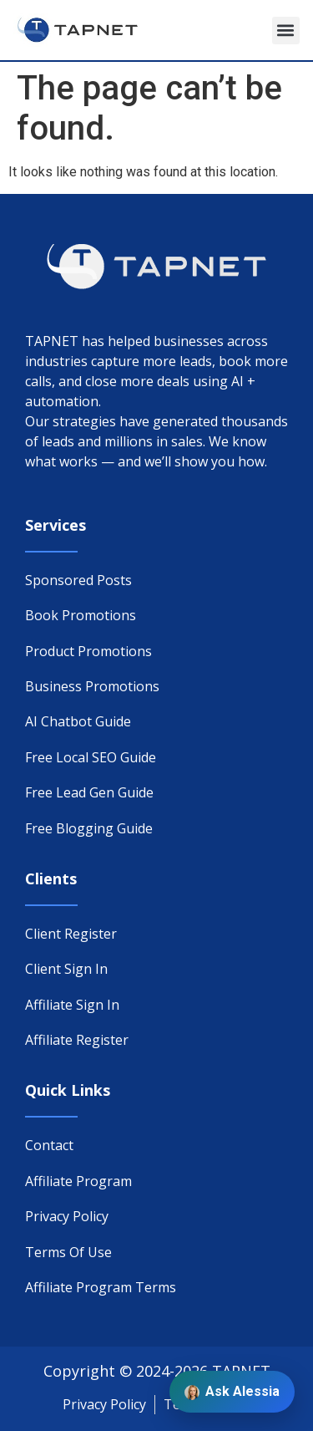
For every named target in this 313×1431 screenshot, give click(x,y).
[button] (286, 30)
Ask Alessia (232, 1391)
